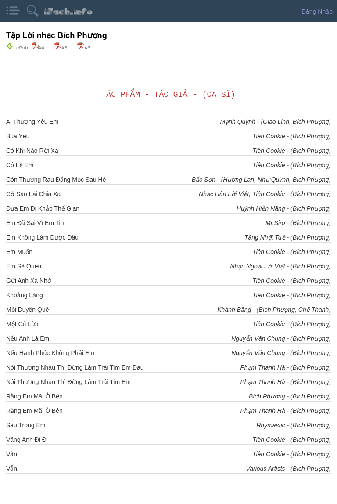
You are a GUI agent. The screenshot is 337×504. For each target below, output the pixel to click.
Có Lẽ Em (19, 164)
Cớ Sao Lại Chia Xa (33, 193)
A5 (61, 47)
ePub (17, 47)
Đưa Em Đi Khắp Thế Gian (42, 207)
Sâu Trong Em (26, 424)
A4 (38, 47)
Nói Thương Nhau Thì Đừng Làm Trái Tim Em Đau (75, 366)
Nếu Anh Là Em (27, 338)
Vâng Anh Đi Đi (27, 439)
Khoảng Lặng (24, 294)
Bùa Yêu (17, 135)
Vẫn (11, 453)
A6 (83, 47)
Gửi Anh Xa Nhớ (28, 280)
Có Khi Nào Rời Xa (32, 150)
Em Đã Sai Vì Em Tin (35, 222)
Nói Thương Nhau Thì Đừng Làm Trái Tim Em (68, 381)
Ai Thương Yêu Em (32, 121)
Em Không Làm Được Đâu (42, 236)
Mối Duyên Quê (27, 309)
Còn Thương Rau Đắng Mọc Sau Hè (56, 179)
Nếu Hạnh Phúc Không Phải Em (50, 352)
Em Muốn (19, 251)
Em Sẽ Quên (23, 265)
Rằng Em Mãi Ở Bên (34, 395)
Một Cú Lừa (22, 323)
